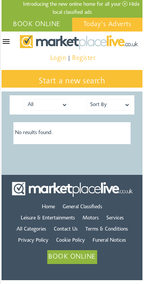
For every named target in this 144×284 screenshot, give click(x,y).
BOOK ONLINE (36, 24)
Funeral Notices (109, 240)
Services (115, 218)
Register (83, 58)
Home (48, 207)
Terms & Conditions (106, 229)
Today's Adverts (107, 24)
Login (58, 58)
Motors (91, 218)
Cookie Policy (70, 240)
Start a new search (72, 81)
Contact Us (66, 229)
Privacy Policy (33, 240)
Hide (130, 4)
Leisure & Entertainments (48, 218)
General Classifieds (82, 207)
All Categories (31, 229)
